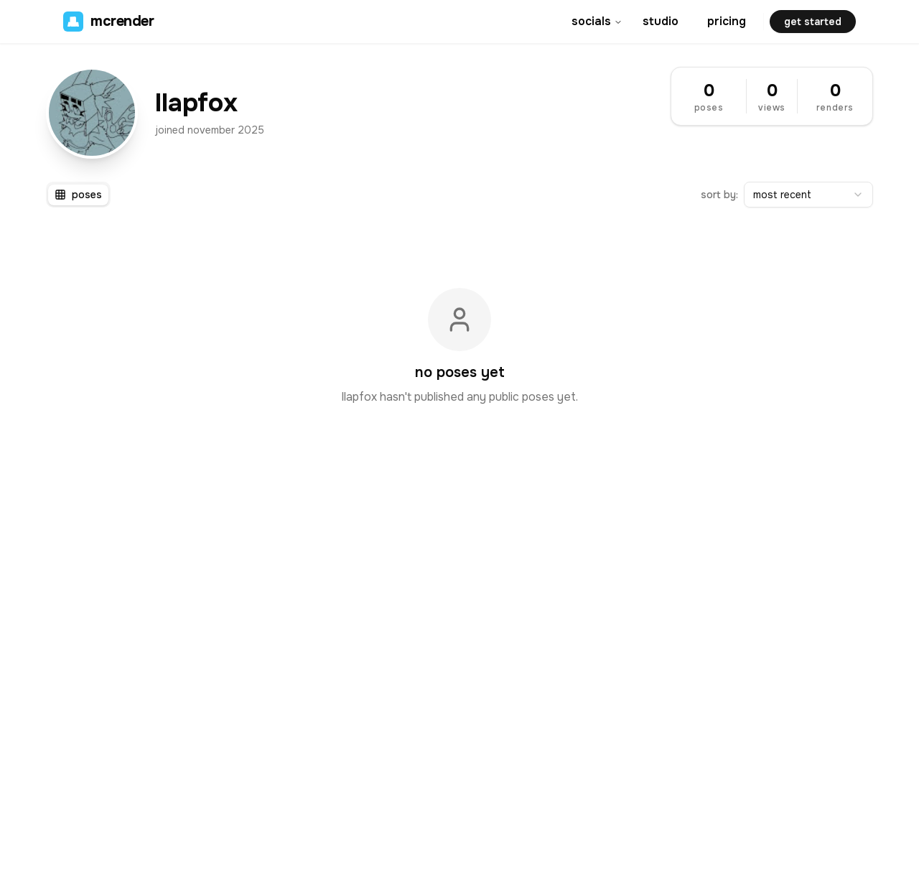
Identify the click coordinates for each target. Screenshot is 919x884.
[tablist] (78, 195)
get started (812, 21)
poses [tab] (78, 194)
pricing (726, 21)
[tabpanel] (459, 347)
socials (597, 21)
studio (660, 21)
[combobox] (808, 195)
